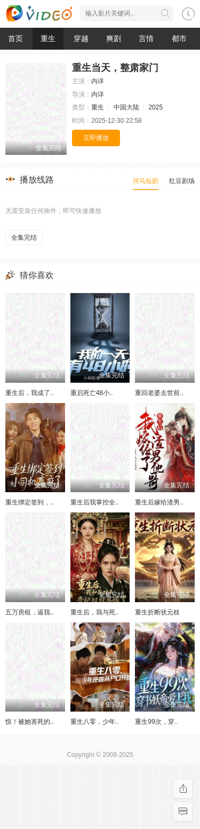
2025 (155, 107)
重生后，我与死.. (94, 612)
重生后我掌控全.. (94, 502)
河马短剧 (145, 181)
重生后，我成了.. (29, 393)
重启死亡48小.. (91, 393)
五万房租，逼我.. (29, 612)
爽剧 (113, 38)
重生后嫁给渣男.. (159, 502)
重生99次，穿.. (156, 721)
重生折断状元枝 (157, 612)
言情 (146, 38)
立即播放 (96, 137)
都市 (179, 38)
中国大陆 (126, 107)
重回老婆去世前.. (159, 393)
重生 (48, 38)
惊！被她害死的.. (29, 721)
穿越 (81, 38)
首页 (15, 38)
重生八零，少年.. (94, 721)
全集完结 (24, 237)
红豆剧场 (182, 181)
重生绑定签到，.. (29, 502)
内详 (97, 81)
